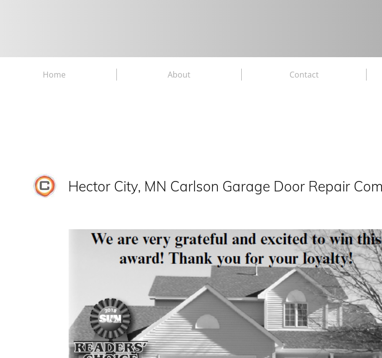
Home (54, 74)
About (179, 74)
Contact (304, 74)
